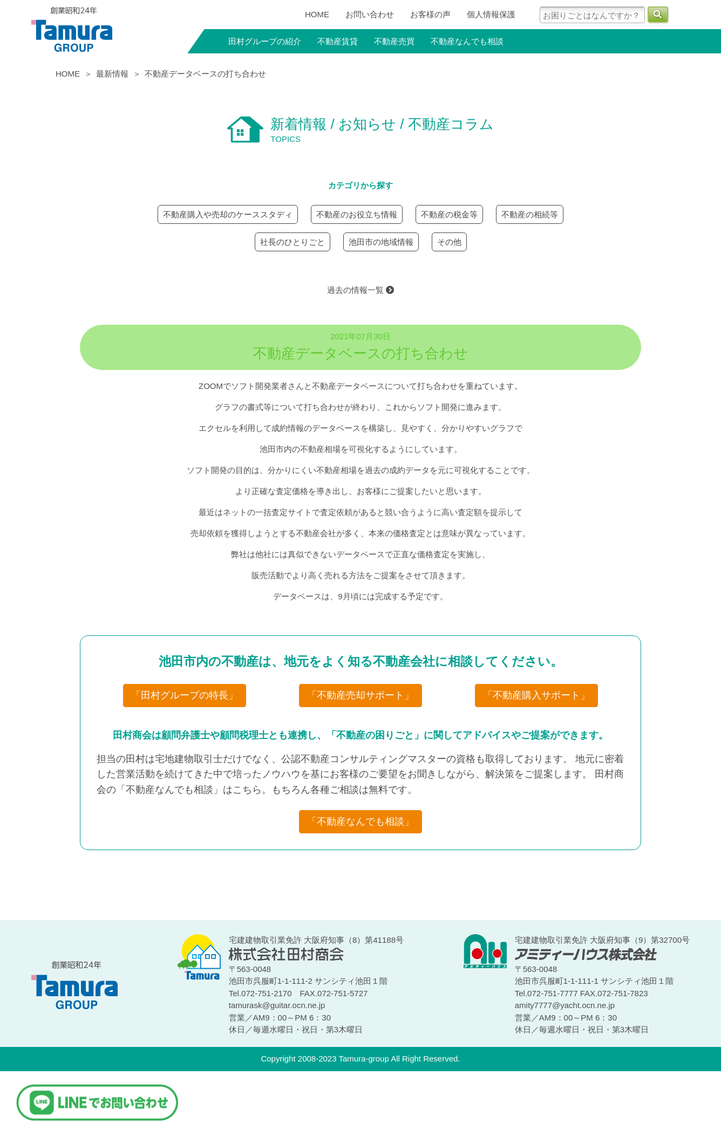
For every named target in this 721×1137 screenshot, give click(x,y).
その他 (449, 241)
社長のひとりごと (292, 241)
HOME (317, 14)
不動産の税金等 (449, 214)
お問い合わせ (369, 14)
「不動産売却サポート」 (360, 695)
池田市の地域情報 (381, 241)
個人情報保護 (491, 14)
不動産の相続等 (529, 214)
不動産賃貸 (337, 41)
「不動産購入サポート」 (536, 695)
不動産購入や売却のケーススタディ (228, 214)
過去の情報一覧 (360, 289)
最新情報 (112, 73)
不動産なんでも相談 (467, 41)
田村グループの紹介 (264, 41)
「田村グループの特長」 (184, 695)
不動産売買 (394, 41)
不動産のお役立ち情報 (356, 214)
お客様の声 (430, 14)
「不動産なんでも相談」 (360, 821)
